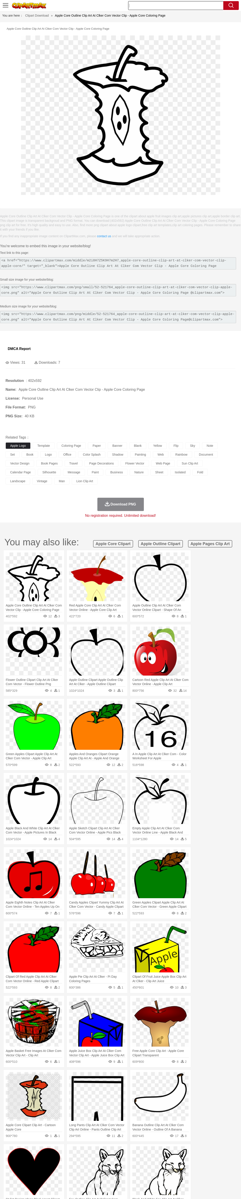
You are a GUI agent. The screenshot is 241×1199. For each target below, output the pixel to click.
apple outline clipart (160, 544)
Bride (40, 1165)
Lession (224, 1171)
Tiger (221, 1158)
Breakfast (21, 1178)
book (29, 454)
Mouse (191, 1158)
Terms (166, 1190)
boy (155, 1165)
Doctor (92, 1165)
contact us (104, 236)
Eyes (109, 1165)
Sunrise (153, 1151)
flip (176, 445)
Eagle (103, 1158)
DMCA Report (19, 349)
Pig (200, 1158)
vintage (42, 481)
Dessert (44, 1178)
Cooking (194, 1178)
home (130, 1165)
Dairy (33, 1178)
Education (98, 1171)
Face (184, 1165)
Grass (118, 1151)
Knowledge (138, 1171)
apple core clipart (113, 544)
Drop (206, 1151)
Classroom (59, 1171)
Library (152, 1171)
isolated (180, 472)
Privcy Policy (181, 1190)
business (116, 472)
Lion (169, 1158)
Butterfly (47, 1158)
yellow (157, 445)
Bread (182, 1178)
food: (8, 1178)
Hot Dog (207, 1178)
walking (119, 1165)
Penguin (210, 1158)
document (206, 454)
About (154, 1190)
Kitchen (140, 1178)
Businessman (77, 1165)
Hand (204, 1165)
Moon (142, 1151)
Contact (198, 1190)
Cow (77, 1158)
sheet (159, 472)
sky (192, 445)
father (164, 1165)
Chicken (67, 1158)
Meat (88, 1178)
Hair (139, 1165)
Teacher (36, 1171)
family (50, 1165)
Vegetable (127, 1178)
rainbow (181, 454)
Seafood (113, 1178)
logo (48, 454)
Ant (21, 1158)
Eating (172, 1178)
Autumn (32, 1151)
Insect (160, 1158)
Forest (216, 1151)
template (43, 445)
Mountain (165, 1151)
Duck (94, 1158)
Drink (55, 1178)
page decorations (101, 463)
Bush (188, 1151)
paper (97, 445)
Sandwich (99, 1178)
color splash (91, 454)
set (12, 454)
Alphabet (196, 1171)
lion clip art (84, 481)
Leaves (44, 1151)
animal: (10, 1158)
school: (10, 1171)
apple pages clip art (210, 544)
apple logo (18, 445)
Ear (101, 1165)
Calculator (211, 1171)
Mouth (174, 1165)
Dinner (152, 1178)
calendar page (20, 472)
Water (177, 1151)
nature (139, 472)
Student (23, 1171)
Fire (86, 1151)
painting (140, 454)
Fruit (78, 1178)
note (210, 445)
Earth (77, 1151)
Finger (194, 1165)
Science (163, 1171)
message (74, 472)
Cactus (56, 1151)
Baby (31, 1165)
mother (61, 1165)
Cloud (197, 1151)
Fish (126, 1158)
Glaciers (107, 1151)
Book (47, 1171)
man (62, 481)
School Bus (113, 1171)
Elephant (115, 1158)
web (161, 454)
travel (73, 463)
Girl (147, 1165)
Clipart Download (37, 15)
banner (117, 445)
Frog (135, 1158)
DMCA (211, 1190)
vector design (19, 463)
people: (10, 1165)
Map (125, 1171)
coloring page (71, 445)
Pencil (85, 1171)
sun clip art (190, 463)
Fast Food (67, 1178)
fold (200, 472)
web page (163, 463)
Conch (67, 1151)
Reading (74, 1171)
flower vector (134, 463)
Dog (85, 1158)
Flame (95, 1151)
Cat (57, 1158)
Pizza (162, 1178)
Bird (37, 1158)
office (67, 454)
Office (184, 1171)
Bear (28, 1158)
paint (95, 472)
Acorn (21, 1151)
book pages (49, 463)
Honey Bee (147, 1158)
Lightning (130, 1151)
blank (138, 445)
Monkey (179, 1158)
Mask (22, 1165)
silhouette (49, 472)
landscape (17, 481)
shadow (117, 454)
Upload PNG (228, 1190)
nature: (9, 1151)
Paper (174, 1171)
